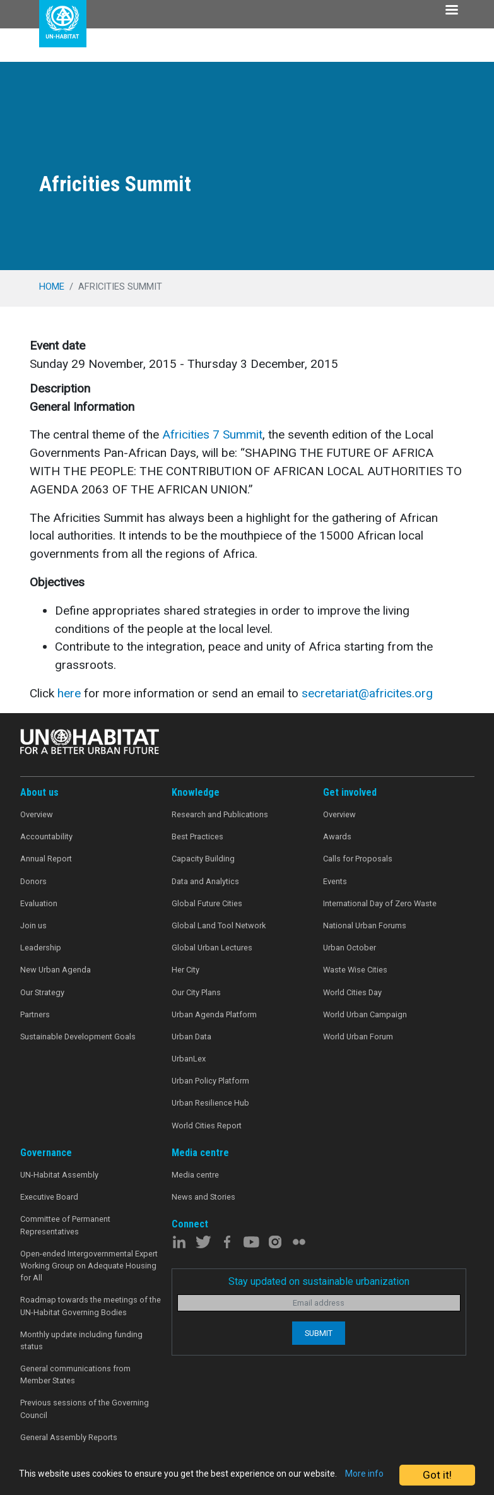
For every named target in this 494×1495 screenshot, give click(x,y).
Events (335, 881)
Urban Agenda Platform (214, 1014)
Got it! (437, 1469)
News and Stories (203, 1197)
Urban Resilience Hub (210, 1103)
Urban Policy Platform (210, 1080)
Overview (36, 814)
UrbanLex (189, 1058)
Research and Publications (220, 814)
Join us (33, 925)
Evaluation (38, 903)
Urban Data (191, 1036)
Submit (318, 1333)
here (69, 693)
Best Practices (197, 836)
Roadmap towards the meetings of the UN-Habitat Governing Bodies (90, 1305)
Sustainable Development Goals (78, 1036)
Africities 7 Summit (212, 434)
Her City (185, 969)
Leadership (40, 947)
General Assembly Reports (68, 1437)
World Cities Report (207, 1125)
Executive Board (49, 1197)
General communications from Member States (75, 1374)
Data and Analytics (205, 881)
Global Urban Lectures (212, 947)
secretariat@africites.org (367, 693)
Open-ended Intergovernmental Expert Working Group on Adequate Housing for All (89, 1265)
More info (91, 1480)
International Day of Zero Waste (380, 903)
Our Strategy (42, 992)
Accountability (46, 836)
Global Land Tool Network (219, 925)
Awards (337, 836)
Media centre (195, 1174)
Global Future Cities (207, 903)
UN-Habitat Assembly (59, 1174)
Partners (35, 1014)
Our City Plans (196, 992)
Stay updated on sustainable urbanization (318, 1281)
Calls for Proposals (357, 858)
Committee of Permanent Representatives (65, 1225)
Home (51, 286)
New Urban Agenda (55, 969)
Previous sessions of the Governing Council (84, 1408)
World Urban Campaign (365, 1014)
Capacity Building (203, 858)
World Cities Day (352, 992)
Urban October (349, 947)
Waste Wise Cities (355, 969)
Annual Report (46, 858)
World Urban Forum (358, 1036)
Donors (33, 881)
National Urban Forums (364, 925)
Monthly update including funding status (81, 1340)
